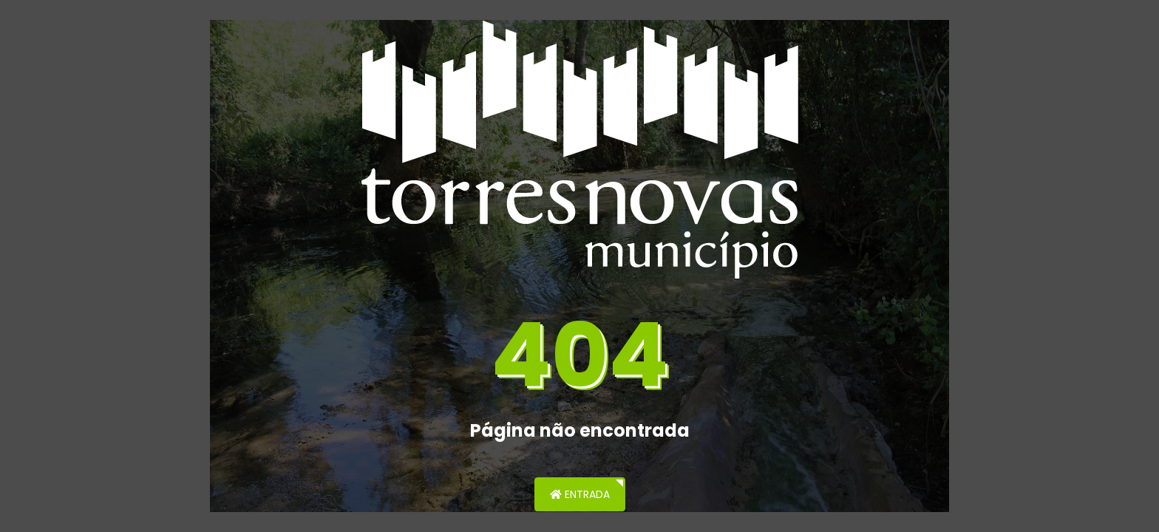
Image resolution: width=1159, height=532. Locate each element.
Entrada (580, 494)
